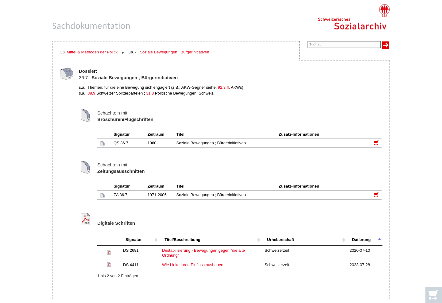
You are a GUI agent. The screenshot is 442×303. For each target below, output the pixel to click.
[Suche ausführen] (385, 45)
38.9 (91, 93)
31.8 (150, 93)
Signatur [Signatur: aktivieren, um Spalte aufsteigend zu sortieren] (134, 239)
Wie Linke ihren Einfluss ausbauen (192, 264)
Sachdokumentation (91, 25)
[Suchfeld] (344, 45)
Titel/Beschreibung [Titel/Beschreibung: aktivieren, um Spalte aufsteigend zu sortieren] (182, 239)
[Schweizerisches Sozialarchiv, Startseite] (354, 17)
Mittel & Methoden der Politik (92, 52)
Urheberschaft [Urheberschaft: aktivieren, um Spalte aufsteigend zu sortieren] (280, 239)
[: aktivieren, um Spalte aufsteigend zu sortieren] (108, 240)
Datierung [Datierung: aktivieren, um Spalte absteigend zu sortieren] (361, 239)
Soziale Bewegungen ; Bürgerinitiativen (174, 52)
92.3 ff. (224, 87)
